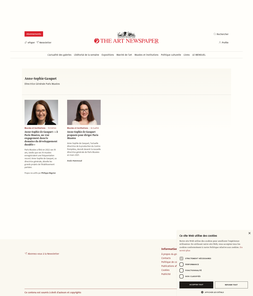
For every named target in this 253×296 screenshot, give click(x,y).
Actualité (95, 128)
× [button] (249, 233)
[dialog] (215, 263)
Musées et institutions (35, 128)
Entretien (52, 128)
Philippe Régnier (48, 173)
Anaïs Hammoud (74, 160)
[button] (213, 292)
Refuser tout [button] (231, 285)
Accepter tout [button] (196, 284)
